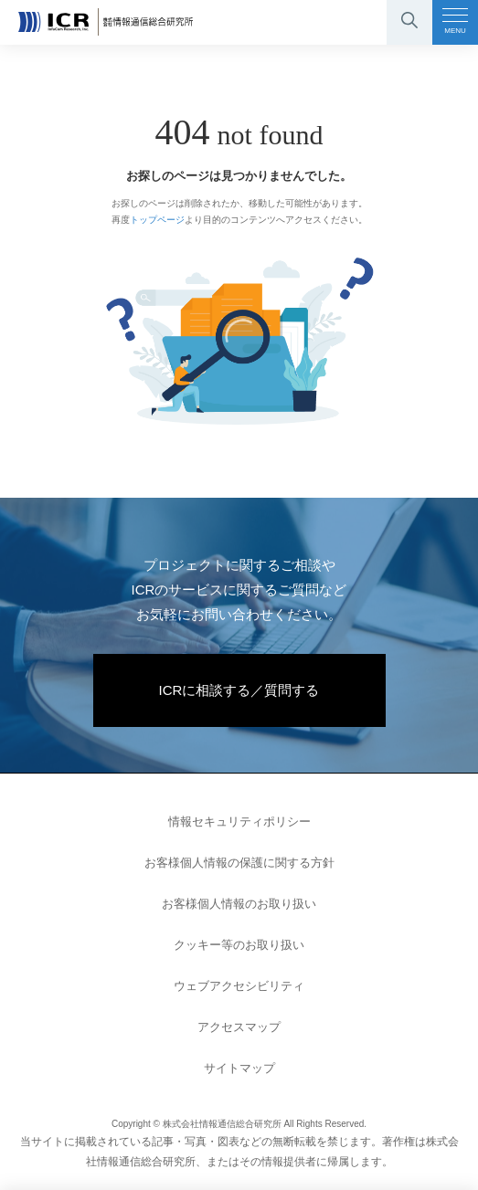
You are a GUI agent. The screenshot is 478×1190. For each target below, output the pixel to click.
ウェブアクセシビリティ (239, 986)
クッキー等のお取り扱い (239, 945)
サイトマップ (239, 1068)
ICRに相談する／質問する (239, 690)
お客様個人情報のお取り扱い (239, 904)
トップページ (157, 220)
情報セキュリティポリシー (239, 821)
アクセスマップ (239, 1027)
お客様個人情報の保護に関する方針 (239, 862)
